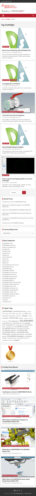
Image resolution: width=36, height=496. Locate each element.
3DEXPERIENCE (6, 243)
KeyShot (4, 261)
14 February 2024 (6, 483)
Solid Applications (6, 267)
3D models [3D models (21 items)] (28, 311)
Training (4, 299)
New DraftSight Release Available (12, 147)
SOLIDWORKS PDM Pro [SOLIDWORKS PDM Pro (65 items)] (9, 332)
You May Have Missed (10, 367)
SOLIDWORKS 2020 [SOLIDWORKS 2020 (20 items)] (10, 326)
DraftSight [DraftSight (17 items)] (30, 316)
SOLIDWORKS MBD (7, 280)
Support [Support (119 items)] (16, 340)
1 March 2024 (5, 394)
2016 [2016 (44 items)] (13, 313)
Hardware (4, 255)
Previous (14, 192)
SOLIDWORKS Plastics (7, 286)
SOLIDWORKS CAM (7, 270)
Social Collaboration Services (9, 265)
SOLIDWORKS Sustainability (9, 290)
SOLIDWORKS (13, 80)
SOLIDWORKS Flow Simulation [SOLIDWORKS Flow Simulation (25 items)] (23, 328)
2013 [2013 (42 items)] (3, 313)
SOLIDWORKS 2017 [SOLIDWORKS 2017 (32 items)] (10, 325)
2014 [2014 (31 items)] (7, 313)
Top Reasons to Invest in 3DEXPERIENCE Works (14, 202)
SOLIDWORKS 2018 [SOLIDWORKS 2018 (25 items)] (20, 325)
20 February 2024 (6, 453)
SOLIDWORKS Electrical (8, 274)
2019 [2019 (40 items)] (19, 313)
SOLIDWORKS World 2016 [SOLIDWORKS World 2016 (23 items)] (7, 340)
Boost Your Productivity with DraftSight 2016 (16, 50)
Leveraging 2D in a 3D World (11, 84)
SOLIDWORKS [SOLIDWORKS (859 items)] (26, 320)
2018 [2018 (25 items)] (16, 313)
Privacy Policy (27, 493)
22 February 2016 (6, 52)
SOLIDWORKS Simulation (8, 288)
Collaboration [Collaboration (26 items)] (19, 316)
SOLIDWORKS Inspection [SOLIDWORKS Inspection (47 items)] (9, 330)
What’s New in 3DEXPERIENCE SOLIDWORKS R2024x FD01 (16, 210)
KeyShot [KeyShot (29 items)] (21, 318)
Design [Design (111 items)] (24, 316)
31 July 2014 (5, 85)
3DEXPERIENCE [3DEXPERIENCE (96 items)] (7, 311)
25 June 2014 (5, 117)
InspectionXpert (6, 257)
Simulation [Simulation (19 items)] (26, 318)
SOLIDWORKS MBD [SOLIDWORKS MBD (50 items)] (22, 330)
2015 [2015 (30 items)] (10, 313)
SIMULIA (4, 263)
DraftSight (6, 46)
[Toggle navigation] (3, 15)
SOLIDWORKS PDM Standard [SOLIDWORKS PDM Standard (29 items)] (18, 334)
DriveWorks (5, 251)
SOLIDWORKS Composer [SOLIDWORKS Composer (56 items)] (22, 327)
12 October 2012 (6, 149)
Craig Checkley (13, 182)
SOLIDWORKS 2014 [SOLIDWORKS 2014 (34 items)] (7, 323)
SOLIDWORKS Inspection (8, 276)
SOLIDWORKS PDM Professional (10, 282)
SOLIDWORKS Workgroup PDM (10, 294)
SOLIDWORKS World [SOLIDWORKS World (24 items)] (12, 338)
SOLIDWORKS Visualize (8, 292)
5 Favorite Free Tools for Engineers (13, 115)
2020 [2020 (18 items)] (23, 313)
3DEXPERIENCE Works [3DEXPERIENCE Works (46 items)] (19, 311)
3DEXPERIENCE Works (7, 245)
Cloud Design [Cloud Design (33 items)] (11, 316)
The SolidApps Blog (18, 493)
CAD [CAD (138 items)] (26, 314)
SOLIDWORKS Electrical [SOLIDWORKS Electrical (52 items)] (9, 328)
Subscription (5, 298)
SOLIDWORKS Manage (7, 278)
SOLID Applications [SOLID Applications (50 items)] (13, 321)
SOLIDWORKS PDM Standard (9, 284)
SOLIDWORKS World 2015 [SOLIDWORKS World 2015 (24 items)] (23, 338)
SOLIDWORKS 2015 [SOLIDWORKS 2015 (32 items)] (17, 323)
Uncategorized (6, 301)
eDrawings (13, 111)
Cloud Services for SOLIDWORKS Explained (13, 223)
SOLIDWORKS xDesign (7, 296)
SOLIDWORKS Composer (8, 272)
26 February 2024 (6, 423)
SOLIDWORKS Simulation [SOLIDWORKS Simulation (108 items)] (15, 336)
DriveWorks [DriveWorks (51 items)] (5, 318)
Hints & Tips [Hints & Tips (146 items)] (13, 318)
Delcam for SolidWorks (8, 247)
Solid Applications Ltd (17, 52)
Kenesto (4, 259)
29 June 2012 (5, 182)
